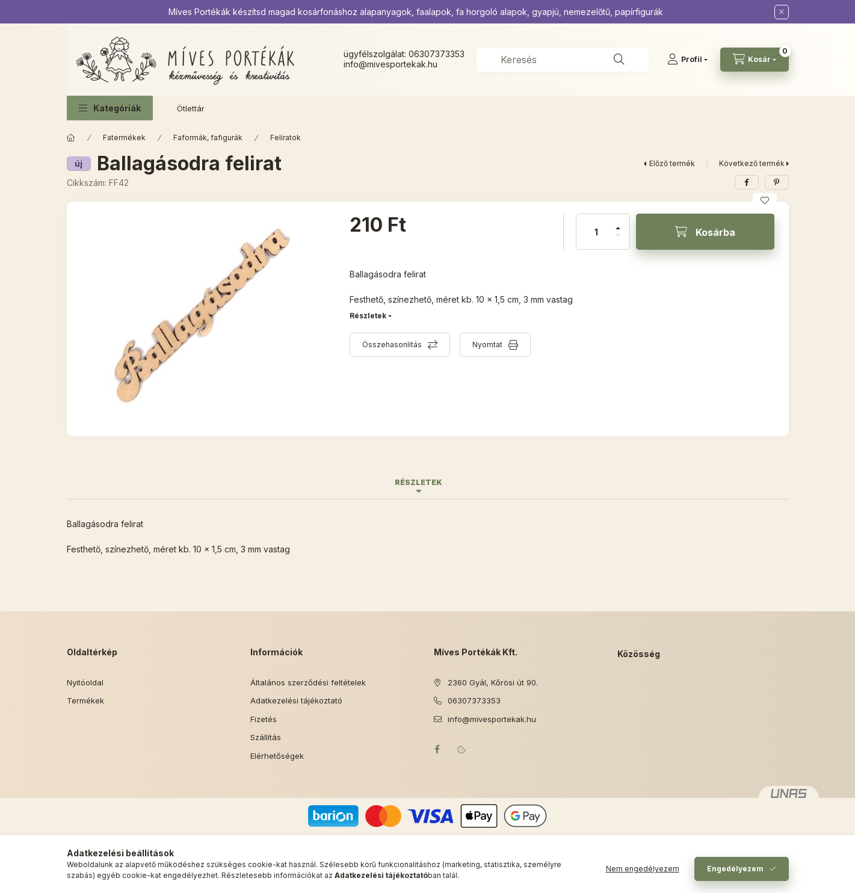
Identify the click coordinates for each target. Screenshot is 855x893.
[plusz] (618, 223)
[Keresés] (619, 59)
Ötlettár (191, 108)
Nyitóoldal (85, 682)
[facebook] (747, 182)
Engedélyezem (735, 868)
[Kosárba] (705, 232)
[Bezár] (781, 12)
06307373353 (437, 54)
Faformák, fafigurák (207, 137)
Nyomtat (487, 344)
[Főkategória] (71, 137)
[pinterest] (777, 182)
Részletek (368, 315)
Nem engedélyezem (642, 868)
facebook (437, 749)
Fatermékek (124, 137)
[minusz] (618, 240)
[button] (110, 108)
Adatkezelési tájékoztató (296, 700)
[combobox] (563, 60)
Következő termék (752, 163)
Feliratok (285, 137)
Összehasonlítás (392, 344)
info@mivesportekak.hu (492, 719)
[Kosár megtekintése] (754, 60)
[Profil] (687, 60)
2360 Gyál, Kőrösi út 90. (493, 682)
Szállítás (265, 737)
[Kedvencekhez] (765, 200)
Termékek (85, 700)
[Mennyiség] (596, 231)
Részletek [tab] (418, 482)
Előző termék (672, 163)
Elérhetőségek (277, 756)
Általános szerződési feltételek (308, 682)
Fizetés (263, 719)
